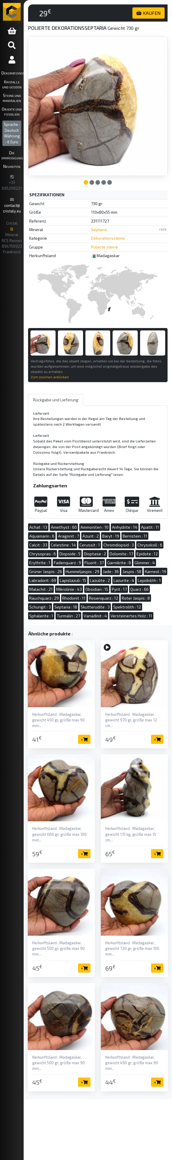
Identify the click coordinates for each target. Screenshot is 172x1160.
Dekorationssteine (12, 72)
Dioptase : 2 (95, 553)
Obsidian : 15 (96, 589)
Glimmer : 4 (144, 562)
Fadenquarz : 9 (67, 562)
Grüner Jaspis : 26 (45, 571)
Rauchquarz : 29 (44, 598)
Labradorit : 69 (42, 580)
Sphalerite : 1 (41, 615)
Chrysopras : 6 (42, 553)
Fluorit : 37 (94, 562)
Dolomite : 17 (121, 553)
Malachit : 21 (41, 589)
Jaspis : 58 (131, 571)
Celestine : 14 (63, 544)
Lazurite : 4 (123, 580)
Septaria (99, 229)
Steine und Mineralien (12, 98)
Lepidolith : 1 (149, 580)
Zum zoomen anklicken (50, 377)
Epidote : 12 (147, 553)
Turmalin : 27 (68, 615)
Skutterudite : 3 (95, 606)
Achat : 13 (38, 527)
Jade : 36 (111, 571)
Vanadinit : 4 (95, 615)
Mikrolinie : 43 (69, 589)
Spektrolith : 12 (127, 606)
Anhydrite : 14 (124, 527)
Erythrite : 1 (39, 562)
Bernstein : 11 (135, 535)
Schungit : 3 (40, 606)
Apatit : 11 (150, 527)
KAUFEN (148, 13)
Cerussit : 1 (89, 544)
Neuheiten (11, 166)
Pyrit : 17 (119, 589)
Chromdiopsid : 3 (118, 544)
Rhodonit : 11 (73, 598)
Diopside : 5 (69, 553)
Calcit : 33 (38, 544)
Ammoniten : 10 (94, 527)
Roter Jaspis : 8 (136, 598)
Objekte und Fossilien (12, 111)
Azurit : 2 (90, 535)
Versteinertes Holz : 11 (131, 615)
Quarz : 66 (139, 589)
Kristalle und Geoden (12, 84)
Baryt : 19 (110, 535)
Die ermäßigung (12, 155)
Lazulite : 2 (100, 580)
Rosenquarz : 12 (103, 598)
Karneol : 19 (155, 571)
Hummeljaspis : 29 (82, 571)
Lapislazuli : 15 (73, 580)
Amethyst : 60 (64, 527)
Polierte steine (104, 246)
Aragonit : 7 (68, 535)
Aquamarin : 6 (41, 535)
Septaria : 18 (65, 606)
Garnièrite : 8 (119, 562)
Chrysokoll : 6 (149, 544)
